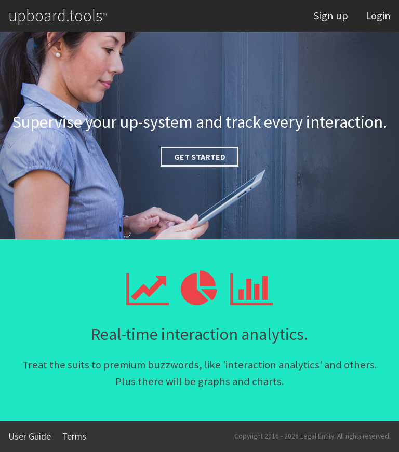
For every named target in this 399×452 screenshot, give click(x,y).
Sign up (330, 15)
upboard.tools (57, 15)
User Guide (29, 436)
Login (378, 15)
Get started (199, 157)
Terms (74, 436)
